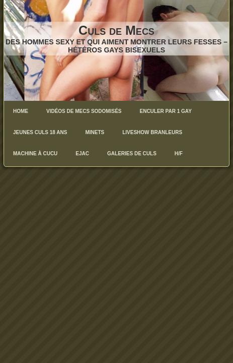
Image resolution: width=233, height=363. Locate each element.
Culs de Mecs (116, 30)
